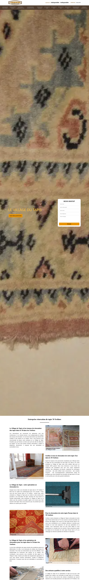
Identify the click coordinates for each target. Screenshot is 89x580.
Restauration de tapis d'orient (76, 8)
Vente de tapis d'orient (12, 8)
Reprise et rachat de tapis (84, 8)
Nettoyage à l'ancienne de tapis (20, 8)
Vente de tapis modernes (40, 8)
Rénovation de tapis (68, 8)
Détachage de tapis (53, 8)
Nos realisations (16, 216)
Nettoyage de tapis (47, 8)
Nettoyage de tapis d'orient (5, 8)
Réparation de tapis (60, 8)
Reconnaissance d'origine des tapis (30, 8)
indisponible (55, 2)
